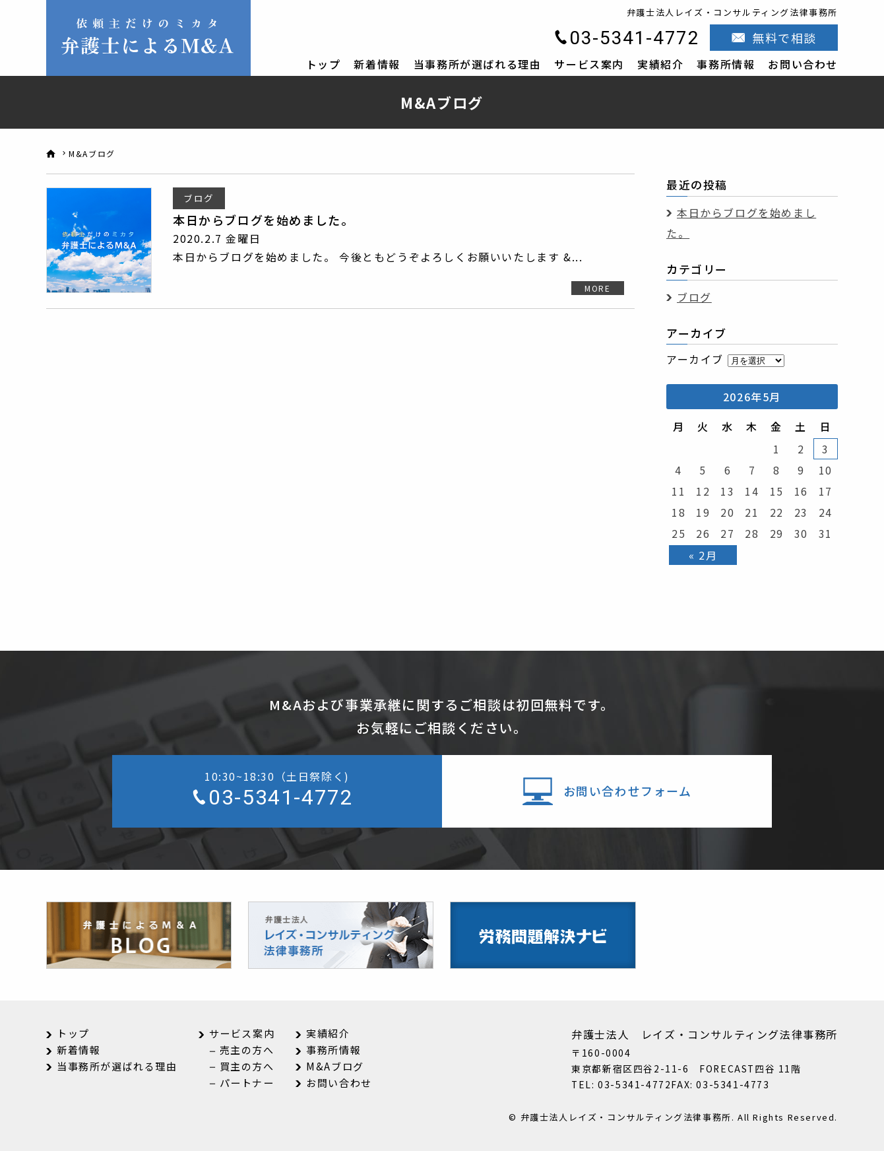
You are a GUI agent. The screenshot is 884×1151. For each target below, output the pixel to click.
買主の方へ (247, 1066)
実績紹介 (660, 64)
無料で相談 (784, 37)
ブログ (694, 297)
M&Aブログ (335, 1066)
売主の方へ (247, 1050)
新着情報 (377, 64)
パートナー (247, 1083)
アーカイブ (695, 359)
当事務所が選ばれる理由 (478, 64)
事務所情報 (726, 64)
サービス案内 (589, 64)
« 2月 (703, 555)
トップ (323, 64)
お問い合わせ (803, 64)
